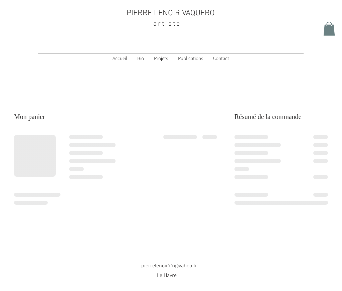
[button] (329, 29)
